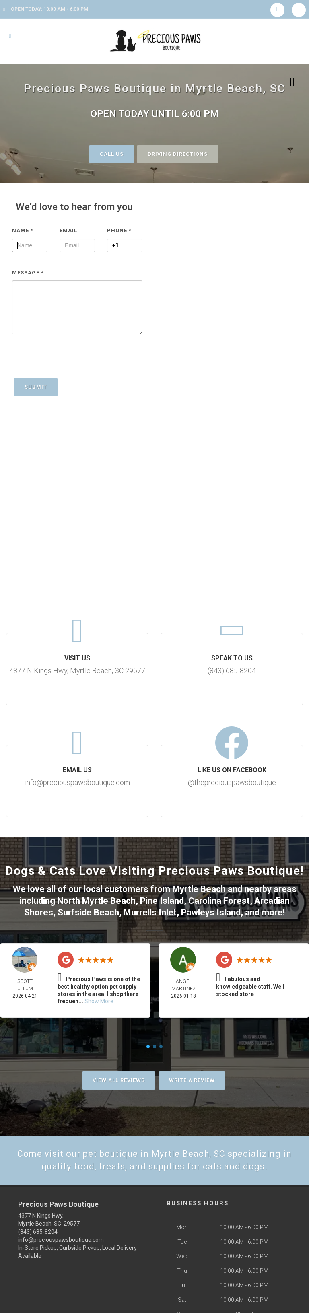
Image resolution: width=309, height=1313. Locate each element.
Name (22, 230)
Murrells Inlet (150, 912)
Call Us (112, 154)
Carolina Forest (219, 901)
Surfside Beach (88, 912)
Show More (98, 1001)
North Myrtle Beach (96, 901)
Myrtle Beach (199, 889)
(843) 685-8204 (38, 1231)
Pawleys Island (211, 912)
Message (28, 273)
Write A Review (192, 1080)
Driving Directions (178, 154)
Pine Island (162, 901)
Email (68, 230)
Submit (36, 387)
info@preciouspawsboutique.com (61, 1240)
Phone (119, 230)
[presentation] (73, 360)
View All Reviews (119, 1080)
